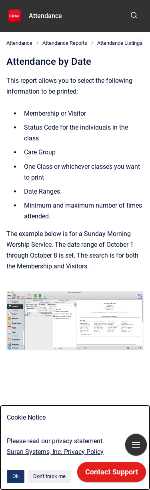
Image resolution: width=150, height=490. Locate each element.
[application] (111, 474)
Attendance (45, 16)
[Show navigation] (136, 445)
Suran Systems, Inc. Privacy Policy (55, 452)
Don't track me (49, 476)
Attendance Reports (64, 43)
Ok (15, 476)
